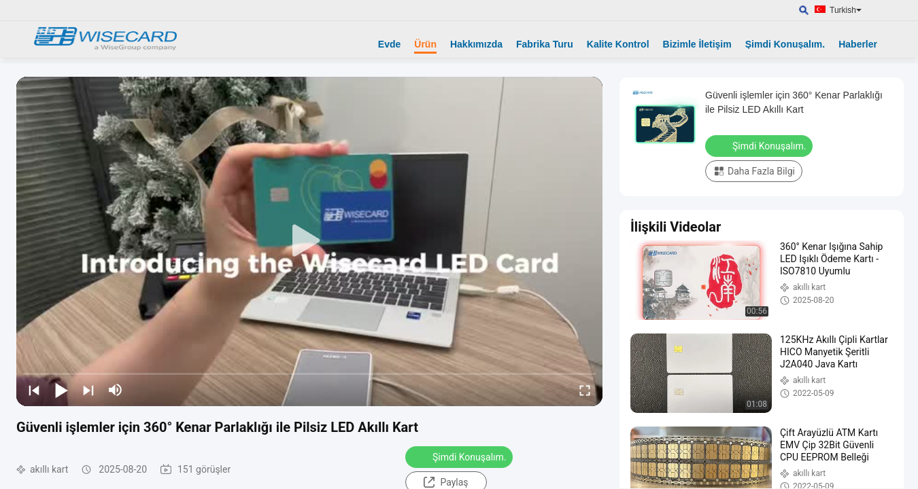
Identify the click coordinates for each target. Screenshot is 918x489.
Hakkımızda (476, 44)
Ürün (425, 44)
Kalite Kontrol (618, 44)
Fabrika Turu (544, 44)
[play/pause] (61, 390)
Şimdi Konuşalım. (785, 44)
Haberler (857, 44)
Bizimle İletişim (697, 44)
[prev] (34, 390)
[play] (309, 241)
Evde (389, 44)
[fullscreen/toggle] (584, 390)
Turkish (846, 10)
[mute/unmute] (115, 390)
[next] (88, 390)
